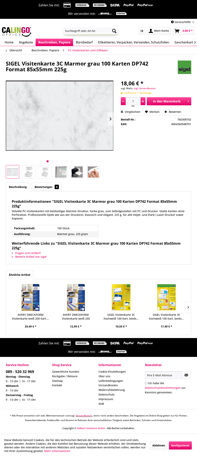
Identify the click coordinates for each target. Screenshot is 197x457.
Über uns (104, 376)
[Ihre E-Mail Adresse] (163, 375)
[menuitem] (91, 31)
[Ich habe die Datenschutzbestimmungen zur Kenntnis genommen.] (146, 383)
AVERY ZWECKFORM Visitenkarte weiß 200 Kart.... (30, 316)
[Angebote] (26, 42)
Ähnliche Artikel (19, 275)
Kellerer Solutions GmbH (91, 428)
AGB (101, 403)
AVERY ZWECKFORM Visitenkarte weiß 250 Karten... (76, 317)
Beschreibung (18, 187)
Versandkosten (108, 385)
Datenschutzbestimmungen (163, 388)
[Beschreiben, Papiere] (54, 42)
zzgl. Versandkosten (145, 88)
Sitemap (57, 381)
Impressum (105, 399)
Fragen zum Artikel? (26, 253)
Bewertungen (47, 187)
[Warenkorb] (184, 31)
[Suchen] (114, 31)
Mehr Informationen (57, 451)
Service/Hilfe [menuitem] (181, 22)
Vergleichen (130, 112)
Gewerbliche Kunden (65, 371)
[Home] (9, 42)
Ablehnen (158, 445)
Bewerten (172, 112)
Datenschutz (106, 394)
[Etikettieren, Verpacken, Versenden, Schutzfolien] (133, 42)
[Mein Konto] (159, 31)
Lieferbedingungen (110, 381)
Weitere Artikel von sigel (29, 256)
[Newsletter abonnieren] (186, 375)
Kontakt (57, 385)
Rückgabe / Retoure (65, 376)
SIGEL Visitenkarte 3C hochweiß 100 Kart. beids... (121, 316)
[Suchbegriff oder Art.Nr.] (91, 31)
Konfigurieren (180, 445)
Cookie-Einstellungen (112, 371)
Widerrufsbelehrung (111, 390)
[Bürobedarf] (84, 42)
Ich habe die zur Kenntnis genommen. (165, 387)
